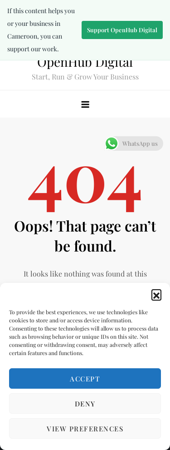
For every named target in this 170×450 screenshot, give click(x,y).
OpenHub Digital (85, 61)
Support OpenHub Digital (122, 30)
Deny (85, 403)
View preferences (85, 428)
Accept (85, 378)
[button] (156, 294)
